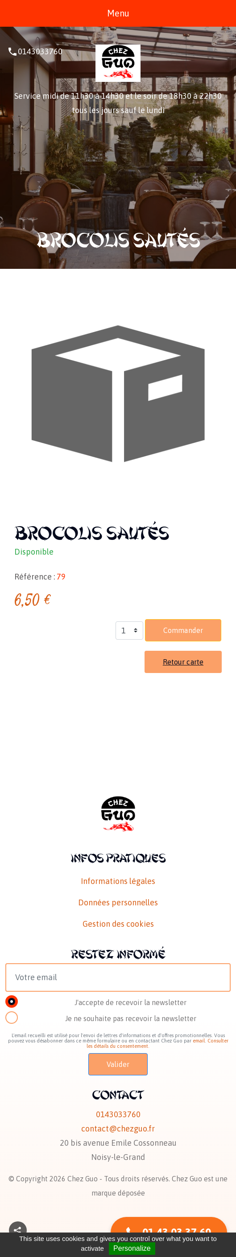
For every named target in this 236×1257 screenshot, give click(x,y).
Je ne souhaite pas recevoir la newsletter (130, 1018)
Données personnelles (118, 902)
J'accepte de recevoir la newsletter (130, 1002)
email (199, 1040)
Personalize (132, 1248)
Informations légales (118, 881)
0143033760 (40, 51)
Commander (183, 630)
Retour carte (183, 662)
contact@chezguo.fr (118, 1128)
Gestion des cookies (118, 924)
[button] (18, 1230)
